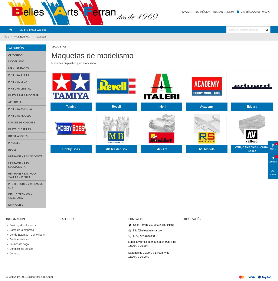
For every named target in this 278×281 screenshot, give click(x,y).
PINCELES (14, 143)
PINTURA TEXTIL (19, 75)
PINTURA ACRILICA (20, 109)
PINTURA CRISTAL (19, 88)
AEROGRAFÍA (16, 54)
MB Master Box (116, 149)
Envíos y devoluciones (21, 225)
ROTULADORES (18, 136)
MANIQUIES (15, 204)
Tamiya (71, 106)
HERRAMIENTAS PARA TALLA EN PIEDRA (22, 175)
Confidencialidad (17, 239)
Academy (207, 106)
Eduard (252, 106)
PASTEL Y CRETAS (19, 129)
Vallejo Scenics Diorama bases (252, 149)
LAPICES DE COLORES (21, 122)
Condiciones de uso (19, 249)
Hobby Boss (71, 149)
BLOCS (12, 149)
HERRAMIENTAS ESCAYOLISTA (18, 164)
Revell (116, 106)
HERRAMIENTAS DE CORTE (25, 156)
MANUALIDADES (18, 68)
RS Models (207, 149)
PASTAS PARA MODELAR (23, 95)
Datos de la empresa (20, 230)
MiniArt (161, 149)
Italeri (162, 106)
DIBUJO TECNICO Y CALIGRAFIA (20, 196)
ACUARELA (14, 102)
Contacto (13, 254)
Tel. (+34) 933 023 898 (32, 29)
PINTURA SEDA (17, 81)
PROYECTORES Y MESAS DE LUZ (25, 185)
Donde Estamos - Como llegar (25, 235)
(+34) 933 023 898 (144, 236)
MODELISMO (16, 61)
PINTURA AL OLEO (19, 115)
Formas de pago (17, 244)
